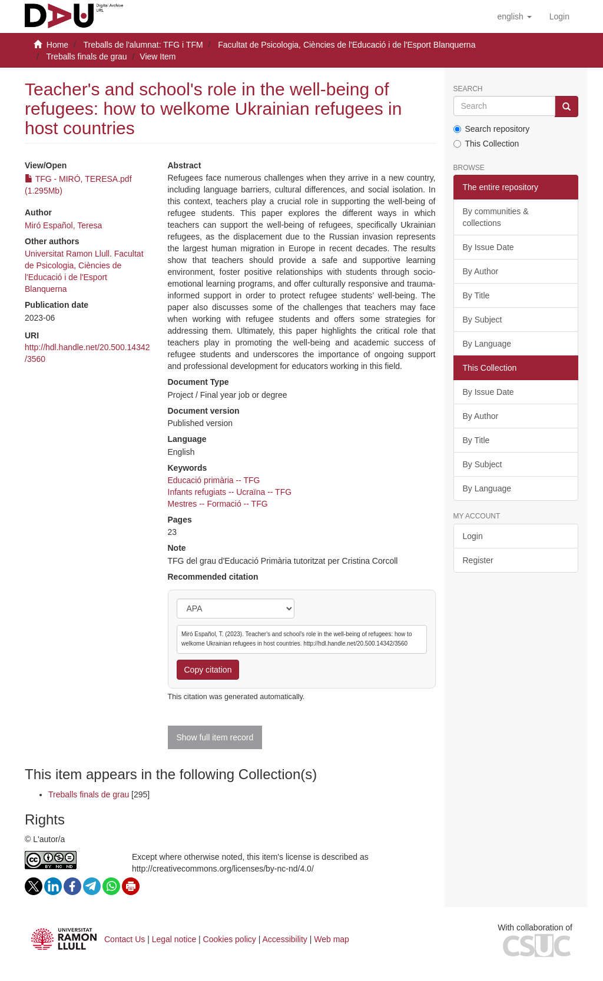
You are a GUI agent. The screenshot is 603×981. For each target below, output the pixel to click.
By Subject (482, 319)
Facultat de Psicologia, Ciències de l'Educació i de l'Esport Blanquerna (346, 44)
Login (473, 536)
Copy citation (208, 669)
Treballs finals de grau (86, 56)
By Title (476, 295)
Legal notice (174, 939)
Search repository (491, 129)
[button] (514, 16)
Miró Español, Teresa (63, 225)
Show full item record (215, 737)
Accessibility (285, 939)
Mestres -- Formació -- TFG (218, 503)
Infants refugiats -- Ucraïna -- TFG (230, 492)
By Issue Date (488, 247)
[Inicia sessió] (559, 16)
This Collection (486, 143)
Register (478, 560)
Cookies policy (229, 939)
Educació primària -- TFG (214, 480)
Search (468, 89)
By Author (481, 271)
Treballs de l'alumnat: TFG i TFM (143, 44)
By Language (487, 343)
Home (57, 44)
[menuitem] (559, 16)
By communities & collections (496, 217)
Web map (331, 939)
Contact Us (124, 939)
